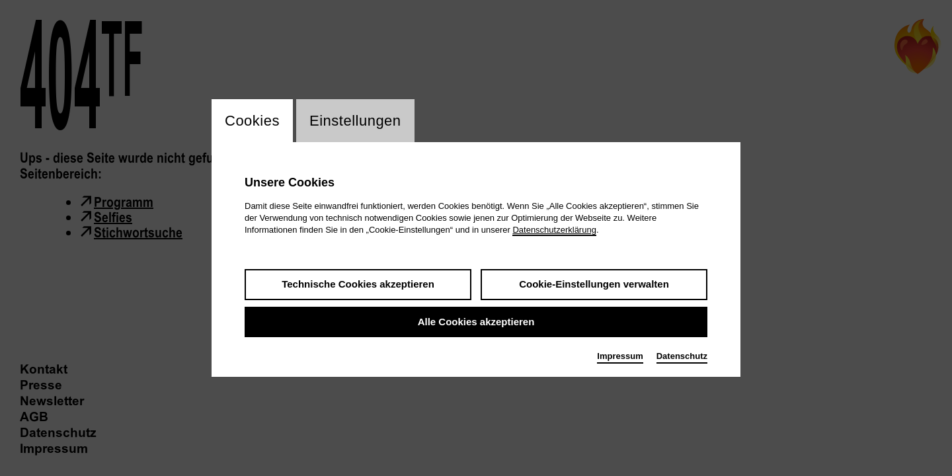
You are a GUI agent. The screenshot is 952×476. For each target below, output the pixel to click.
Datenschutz (681, 356)
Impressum (620, 356)
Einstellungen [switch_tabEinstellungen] (355, 120)
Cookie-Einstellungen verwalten (594, 284)
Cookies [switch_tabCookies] (252, 120)
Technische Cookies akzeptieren (358, 284)
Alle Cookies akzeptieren (476, 321)
